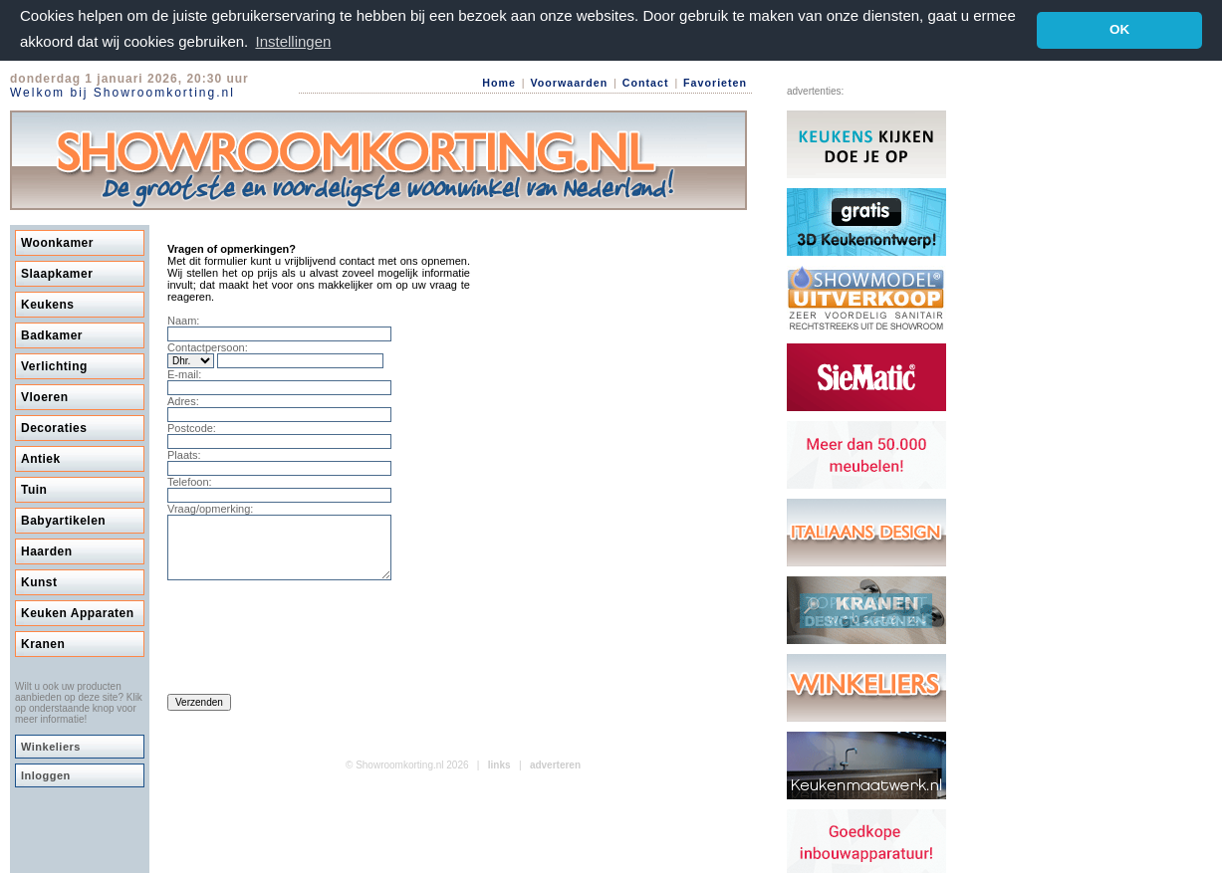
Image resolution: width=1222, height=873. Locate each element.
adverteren (555, 775)
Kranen (43, 643)
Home (499, 83)
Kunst (39, 581)
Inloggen (46, 774)
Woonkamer (57, 242)
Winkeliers (51, 746)
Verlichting (54, 365)
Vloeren (45, 396)
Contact (645, 83)
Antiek (41, 458)
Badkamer (52, 334)
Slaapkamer (57, 273)
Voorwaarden (569, 83)
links (499, 775)
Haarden (47, 550)
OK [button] (1119, 29)
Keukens (48, 304)
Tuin (34, 489)
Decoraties (54, 427)
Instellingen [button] (293, 41)
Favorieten (715, 83)
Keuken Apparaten (77, 612)
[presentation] (318, 642)
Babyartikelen (63, 520)
